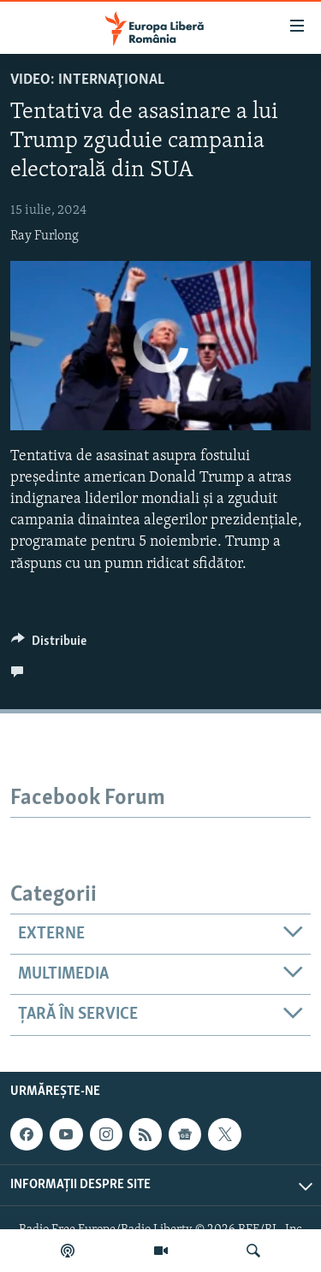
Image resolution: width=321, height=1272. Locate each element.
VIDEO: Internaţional (87, 80)
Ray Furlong (44, 236)
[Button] (48, 645)
